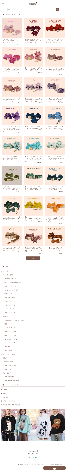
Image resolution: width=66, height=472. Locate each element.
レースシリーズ (9, 314)
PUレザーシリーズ (9, 310)
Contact (5, 403)
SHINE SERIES (9, 382)
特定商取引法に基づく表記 (11, 410)
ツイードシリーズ (9, 318)
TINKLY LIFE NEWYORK (11, 386)
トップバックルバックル (11, 333)
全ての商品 (6, 276)
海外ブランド (7, 378)
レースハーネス (9, 356)
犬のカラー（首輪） (9, 280)
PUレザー (7, 352)
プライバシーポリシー (10, 406)
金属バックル (8, 375)
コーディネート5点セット (10, 360)
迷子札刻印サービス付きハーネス (14, 326)
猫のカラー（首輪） (9, 367)
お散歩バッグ (7, 363)
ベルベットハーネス (10, 341)
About (5, 395)
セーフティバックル (10, 371)
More (33, 265)
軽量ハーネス (8, 329)
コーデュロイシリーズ (11, 295)
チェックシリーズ (9, 307)
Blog (4, 399)
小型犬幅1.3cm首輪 (10, 284)
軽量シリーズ (8, 299)
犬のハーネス (7, 322)
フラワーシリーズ (9, 303)
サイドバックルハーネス (11, 337)
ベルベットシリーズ (10, 292)
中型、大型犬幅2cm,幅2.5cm (12, 288)
